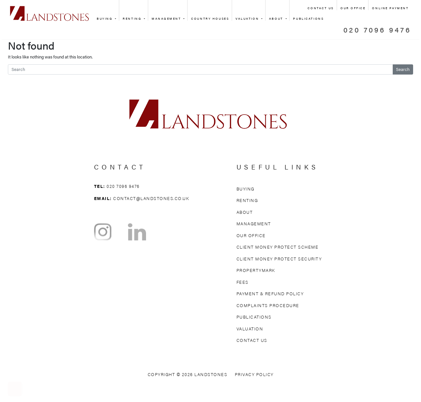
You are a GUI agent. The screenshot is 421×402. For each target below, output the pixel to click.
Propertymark (255, 270)
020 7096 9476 (377, 29)
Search (402, 69)
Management (167, 18)
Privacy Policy (254, 374)
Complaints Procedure (267, 305)
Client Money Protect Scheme (277, 247)
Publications (254, 317)
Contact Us (321, 8)
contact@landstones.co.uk (151, 198)
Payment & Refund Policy (270, 293)
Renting (133, 18)
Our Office (353, 8)
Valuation (247, 18)
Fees (242, 282)
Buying (105, 18)
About (277, 18)
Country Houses (210, 18)
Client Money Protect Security (279, 259)
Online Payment (390, 8)
